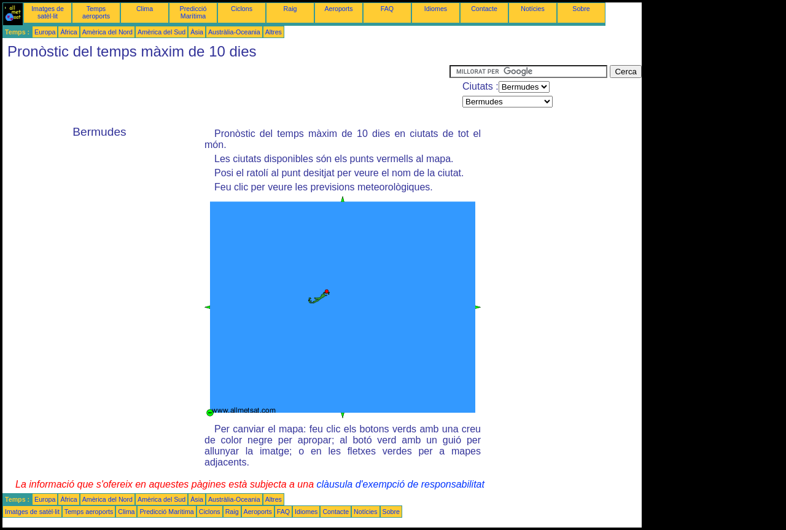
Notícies (533, 8)
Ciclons (241, 8)
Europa (44, 32)
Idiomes (435, 8)
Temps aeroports (96, 12)
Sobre (581, 8)
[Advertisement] (225, 92)
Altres (273, 32)
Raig (290, 8)
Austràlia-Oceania (234, 32)
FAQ (387, 8)
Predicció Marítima (193, 12)
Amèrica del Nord (107, 32)
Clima (144, 8)
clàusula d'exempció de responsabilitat (400, 484)
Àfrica (68, 32)
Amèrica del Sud (161, 32)
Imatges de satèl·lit (47, 12)
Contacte (484, 8)
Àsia (196, 32)
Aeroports (338, 8)
